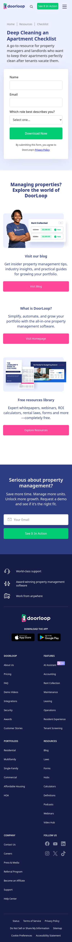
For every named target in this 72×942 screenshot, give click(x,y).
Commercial (10, 777)
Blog (46, 750)
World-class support (28, 571)
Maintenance (51, 692)
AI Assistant (50, 665)
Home (11, 24)
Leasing (48, 701)
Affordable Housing (14, 786)
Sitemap (57, 928)
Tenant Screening (53, 728)
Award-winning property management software (40, 583)
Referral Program (13, 871)
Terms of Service (32, 921)
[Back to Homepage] (36, 617)
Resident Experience (54, 719)
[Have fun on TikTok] (63, 854)
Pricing (7, 674)
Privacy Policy (42, 149)
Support (8, 889)
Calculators (50, 786)
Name (14, 77)
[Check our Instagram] (47, 854)
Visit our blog (36, 256)
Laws (46, 759)
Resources (25, 24)
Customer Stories (13, 728)
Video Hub (49, 822)
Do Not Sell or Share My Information (29, 928)
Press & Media (11, 862)
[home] (15, 6)
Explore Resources (35, 430)
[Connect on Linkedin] (63, 844)
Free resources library (36, 400)
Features (49, 655)
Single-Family (11, 768)
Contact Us (10, 844)
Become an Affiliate (14, 880)
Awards (8, 719)
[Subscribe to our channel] (55, 844)
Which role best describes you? (32, 111)
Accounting (50, 674)
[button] (64, 6)
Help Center (10, 898)
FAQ (6, 683)
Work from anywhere (29, 596)
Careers (8, 853)
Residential (10, 750)
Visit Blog (36, 286)
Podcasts (48, 804)
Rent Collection (52, 683)
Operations (50, 710)
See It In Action (47, 6)
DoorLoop (10, 655)
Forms (47, 768)
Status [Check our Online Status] (16, 921)
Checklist (42, 24)
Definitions (49, 795)
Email (14, 94)
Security (8, 710)
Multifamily (10, 759)
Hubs (46, 777)
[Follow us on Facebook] (47, 844)
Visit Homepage (36, 338)
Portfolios (11, 741)
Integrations (10, 701)
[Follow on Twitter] (55, 854)
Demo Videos (11, 692)
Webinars (49, 813)
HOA (6, 795)
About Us (9, 665)
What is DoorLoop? (36, 308)
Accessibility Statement (48, 935)
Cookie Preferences (21, 935)
